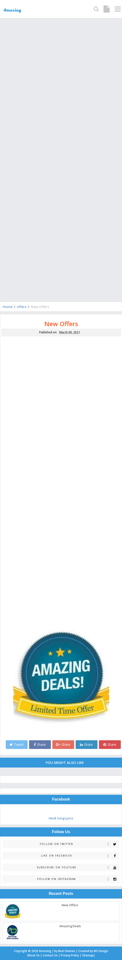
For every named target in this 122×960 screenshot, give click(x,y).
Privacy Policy (70, 955)
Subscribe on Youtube (78, 867)
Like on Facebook (80, 855)
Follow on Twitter (79, 844)
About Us (33, 955)
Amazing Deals (70, 926)
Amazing (45, 951)
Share (40, 744)
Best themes (66, 951)
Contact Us (50, 955)
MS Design (101, 951)
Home (7, 306)
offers (21, 306)
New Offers (61, 324)
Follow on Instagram (78, 879)
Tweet (17, 744)
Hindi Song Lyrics (61, 818)
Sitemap (87, 955)
